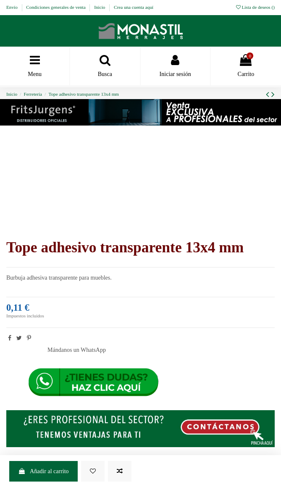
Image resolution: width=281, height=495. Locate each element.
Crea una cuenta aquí (133, 7)
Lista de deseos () (255, 7)
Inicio (100, 7)
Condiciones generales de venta (56, 7)
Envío (12, 7)
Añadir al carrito (43, 471)
